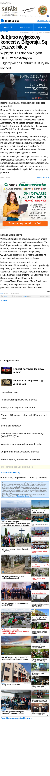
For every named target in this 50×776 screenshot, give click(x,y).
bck (31, 467)
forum (6, 296)
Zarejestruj (25, 496)
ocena (27, 296)
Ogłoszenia (41, 27)
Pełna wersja (43, 20)
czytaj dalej (43, 178)
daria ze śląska (21, 467)
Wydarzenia (25, 27)
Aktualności (8, 27)
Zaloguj (19, 496)
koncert (9, 467)
